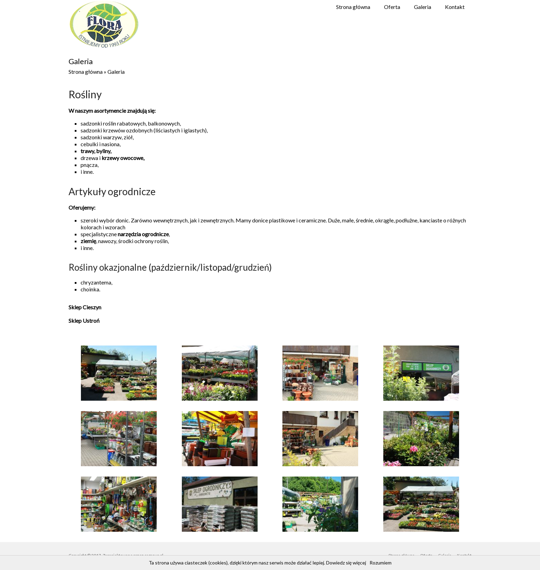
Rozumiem (381, 563)
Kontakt (455, 6)
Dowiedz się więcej (346, 563)
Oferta (392, 6)
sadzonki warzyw (101, 137)
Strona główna (353, 6)
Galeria (422, 6)
